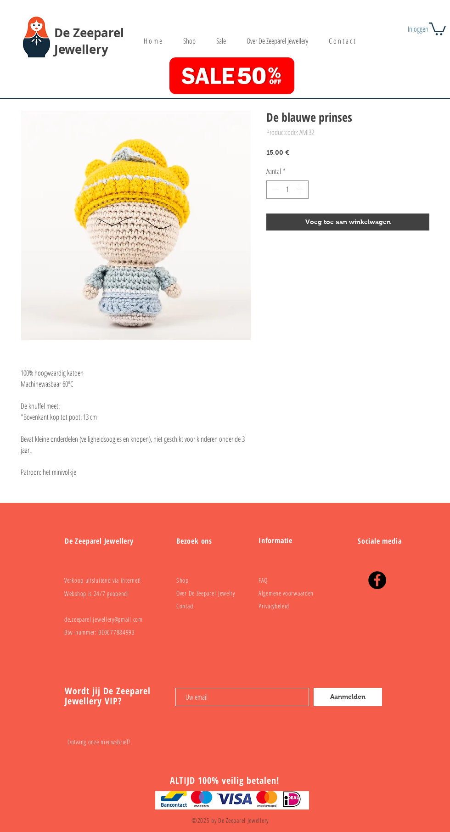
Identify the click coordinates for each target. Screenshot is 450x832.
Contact (185, 606)
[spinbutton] (287, 189)
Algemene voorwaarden (286, 593)
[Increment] (300, 189)
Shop (182, 580)
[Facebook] (377, 580)
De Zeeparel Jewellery (89, 40)
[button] (437, 28)
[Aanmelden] (348, 697)
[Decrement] (274, 189)
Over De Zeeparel (197, 593)
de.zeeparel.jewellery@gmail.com (103, 619)
